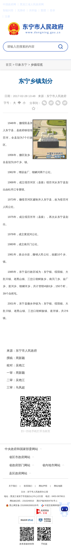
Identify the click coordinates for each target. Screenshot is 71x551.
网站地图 (58, 486)
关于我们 (13, 486)
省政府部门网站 (19, 465)
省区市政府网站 (19, 457)
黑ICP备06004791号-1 (47, 501)
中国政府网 (9, 4)
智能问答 (8, 10)
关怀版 (33, 10)
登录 (52, 10)
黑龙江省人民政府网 (32, 4)
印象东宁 (21, 64)
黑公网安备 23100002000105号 (22, 505)
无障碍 (21, 10)
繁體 (43, 10)
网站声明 (43, 486)
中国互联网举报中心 (52, 505)
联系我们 (28, 486)
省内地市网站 (51, 465)
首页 (9, 64)
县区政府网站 (18, 473)
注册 (7, 16)
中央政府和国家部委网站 (21, 449)
